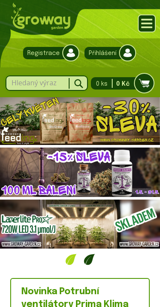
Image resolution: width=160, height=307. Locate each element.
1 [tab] (71, 259)
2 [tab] (89, 259)
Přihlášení (108, 53)
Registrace (49, 53)
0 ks (120, 83)
